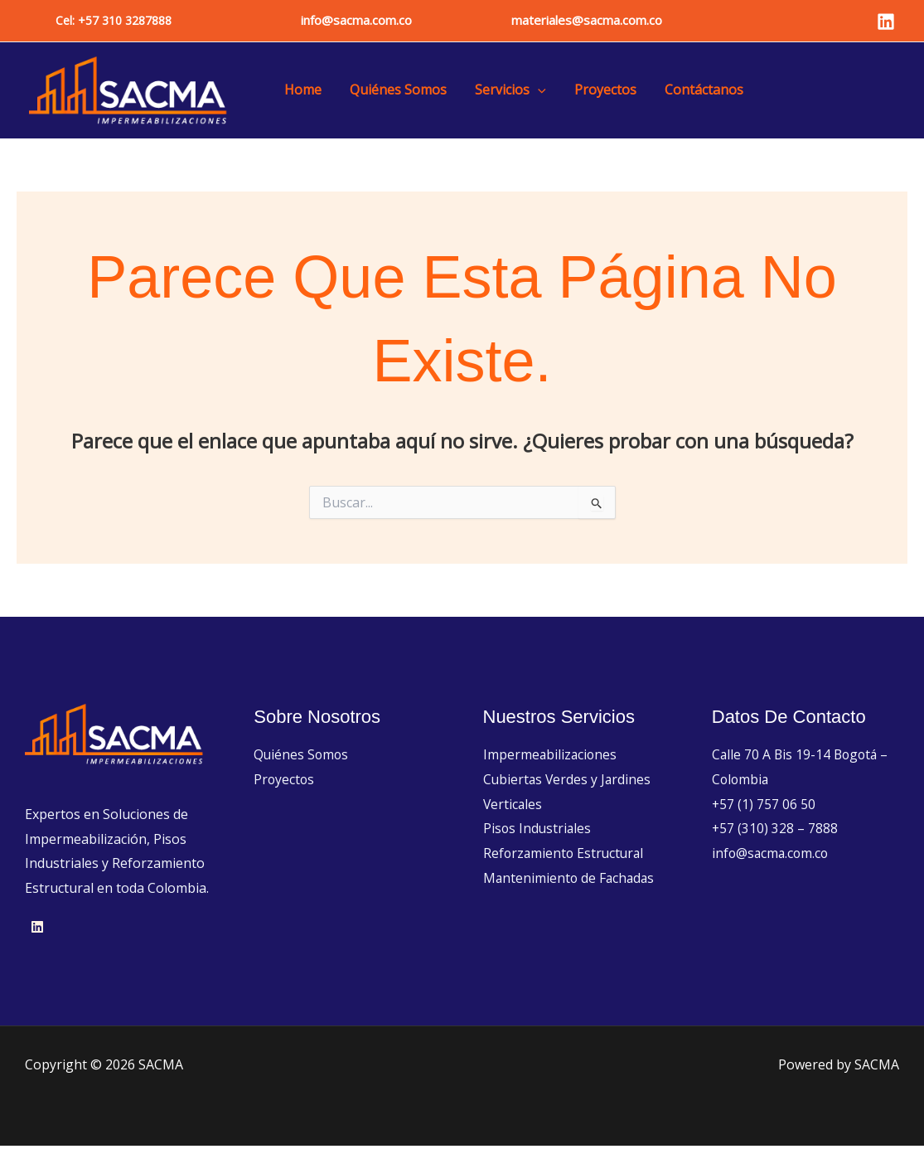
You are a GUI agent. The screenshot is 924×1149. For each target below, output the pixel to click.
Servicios (502, 91)
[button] (113, 20)
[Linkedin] (886, 21)
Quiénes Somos (393, 91)
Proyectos (594, 91)
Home (301, 91)
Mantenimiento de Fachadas (570, 880)
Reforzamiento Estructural (565, 855)
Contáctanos (689, 91)
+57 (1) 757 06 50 (764, 807)
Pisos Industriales (538, 831)
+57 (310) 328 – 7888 (775, 831)
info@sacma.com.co (356, 20)
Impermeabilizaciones (551, 757)
